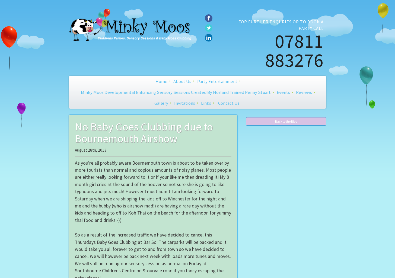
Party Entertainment (217, 81)
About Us (182, 81)
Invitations (184, 103)
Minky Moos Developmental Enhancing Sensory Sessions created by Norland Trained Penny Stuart (176, 92)
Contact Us (229, 103)
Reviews (304, 92)
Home (161, 81)
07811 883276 (294, 50)
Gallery (161, 103)
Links (206, 103)
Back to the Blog (286, 121)
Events (283, 92)
